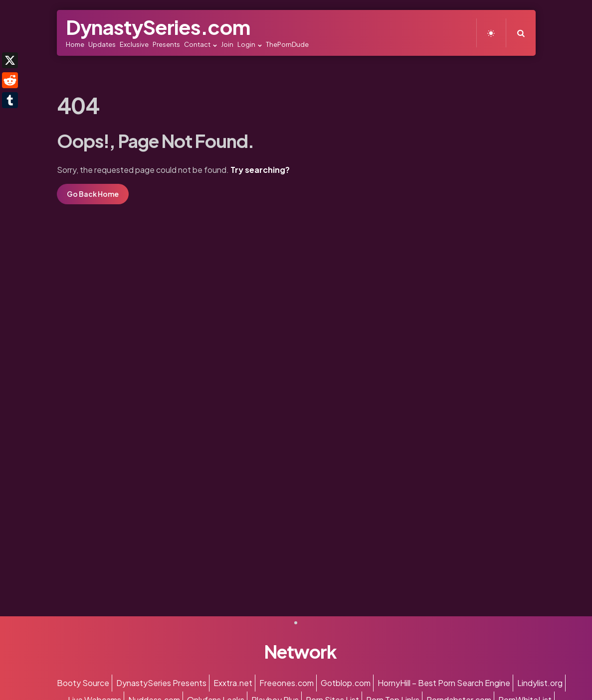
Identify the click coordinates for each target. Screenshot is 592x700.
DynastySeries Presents (161, 683)
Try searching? (260, 169)
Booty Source (83, 683)
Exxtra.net (232, 683)
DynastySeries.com (158, 26)
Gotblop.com (346, 683)
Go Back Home (93, 193)
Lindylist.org (540, 683)
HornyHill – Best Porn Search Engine (444, 683)
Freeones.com (286, 683)
